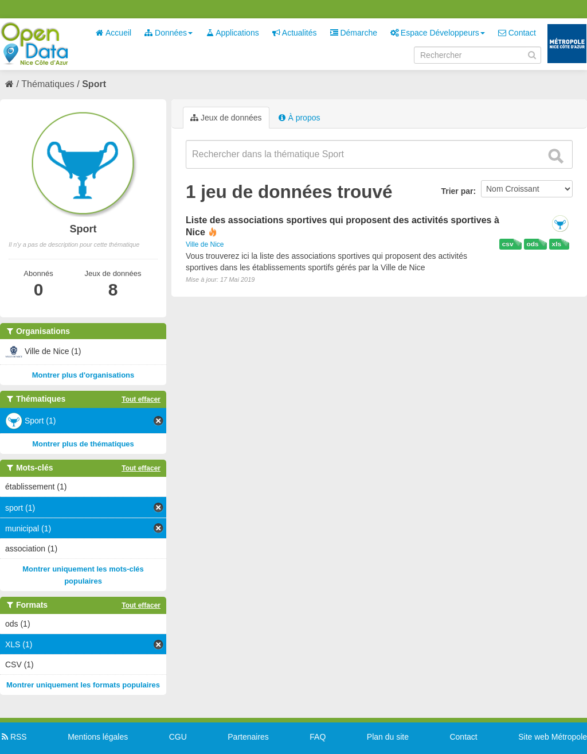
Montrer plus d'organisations (83, 375)
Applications (232, 32)
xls (556, 244)
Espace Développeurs (437, 32)
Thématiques (48, 84)
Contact (517, 32)
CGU (178, 736)
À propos (299, 117)
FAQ (318, 736)
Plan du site (388, 736)
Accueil (113, 32)
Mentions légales (98, 736)
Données (168, 32)
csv (508, 244)
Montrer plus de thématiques (83, 444)
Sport (94, 84)
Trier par (457, 191)
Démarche (353, 32)
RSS (13, 736)
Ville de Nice (205, 244)
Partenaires (248, 736)
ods (533, 244)
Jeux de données (226, 117)
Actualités (294, 32)
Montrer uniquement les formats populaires (83, 685)
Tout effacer (141, 399)
